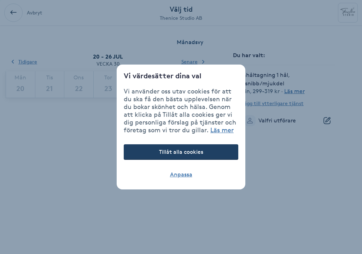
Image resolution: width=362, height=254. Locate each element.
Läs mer (222, 130)
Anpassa (181, 174)
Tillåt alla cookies (181, 152)
